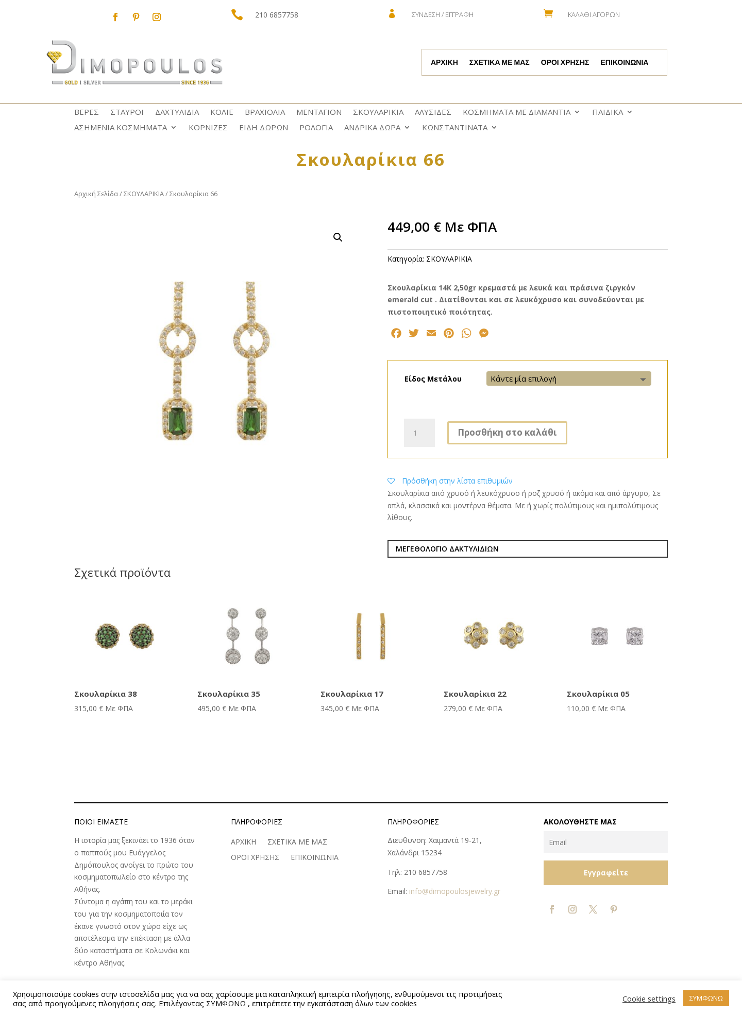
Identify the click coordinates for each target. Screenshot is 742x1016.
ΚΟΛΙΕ (221, 112)
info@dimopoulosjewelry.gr (454, 891)
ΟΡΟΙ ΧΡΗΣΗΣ (565, 63)
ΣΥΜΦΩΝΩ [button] (706, 998)
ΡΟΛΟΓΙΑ (316, 128)
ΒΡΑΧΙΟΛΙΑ (265, 112)
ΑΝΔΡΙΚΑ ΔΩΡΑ (372, 128)
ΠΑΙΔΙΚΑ (607, 112)
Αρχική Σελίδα (96, 193)
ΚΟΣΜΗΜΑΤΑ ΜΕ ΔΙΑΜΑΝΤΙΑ (516, 112)
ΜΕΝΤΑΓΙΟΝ (319, 112)
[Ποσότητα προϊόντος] (419, 433)
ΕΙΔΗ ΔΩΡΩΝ (263, 128)
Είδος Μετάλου (433, 379)
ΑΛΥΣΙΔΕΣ (433, 112)
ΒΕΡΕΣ (86, 112)
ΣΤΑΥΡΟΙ (127, 112)
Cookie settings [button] (649, 998)
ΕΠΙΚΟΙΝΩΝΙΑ (624, 63)
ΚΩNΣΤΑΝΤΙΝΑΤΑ (454, 128)
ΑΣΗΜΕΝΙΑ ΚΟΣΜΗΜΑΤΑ (120, 128)
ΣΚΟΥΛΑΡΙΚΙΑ (378, 112)
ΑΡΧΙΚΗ (444, 63)
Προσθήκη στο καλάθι (507, 432)
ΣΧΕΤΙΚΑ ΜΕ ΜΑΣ (499, 63)
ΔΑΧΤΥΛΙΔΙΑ (177, 112)
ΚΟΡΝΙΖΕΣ (208, 128)
